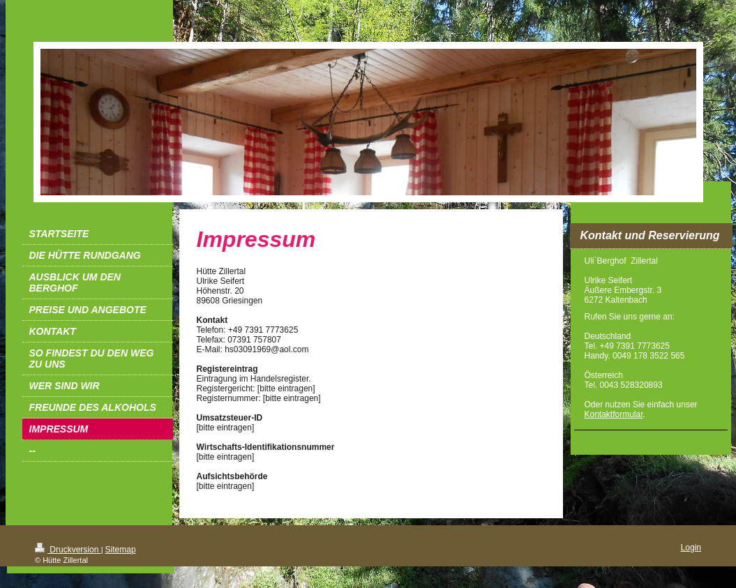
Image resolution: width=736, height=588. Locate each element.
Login (691, 547)
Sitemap (120, 550)
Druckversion (68, 550)
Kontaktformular (614, 414)
